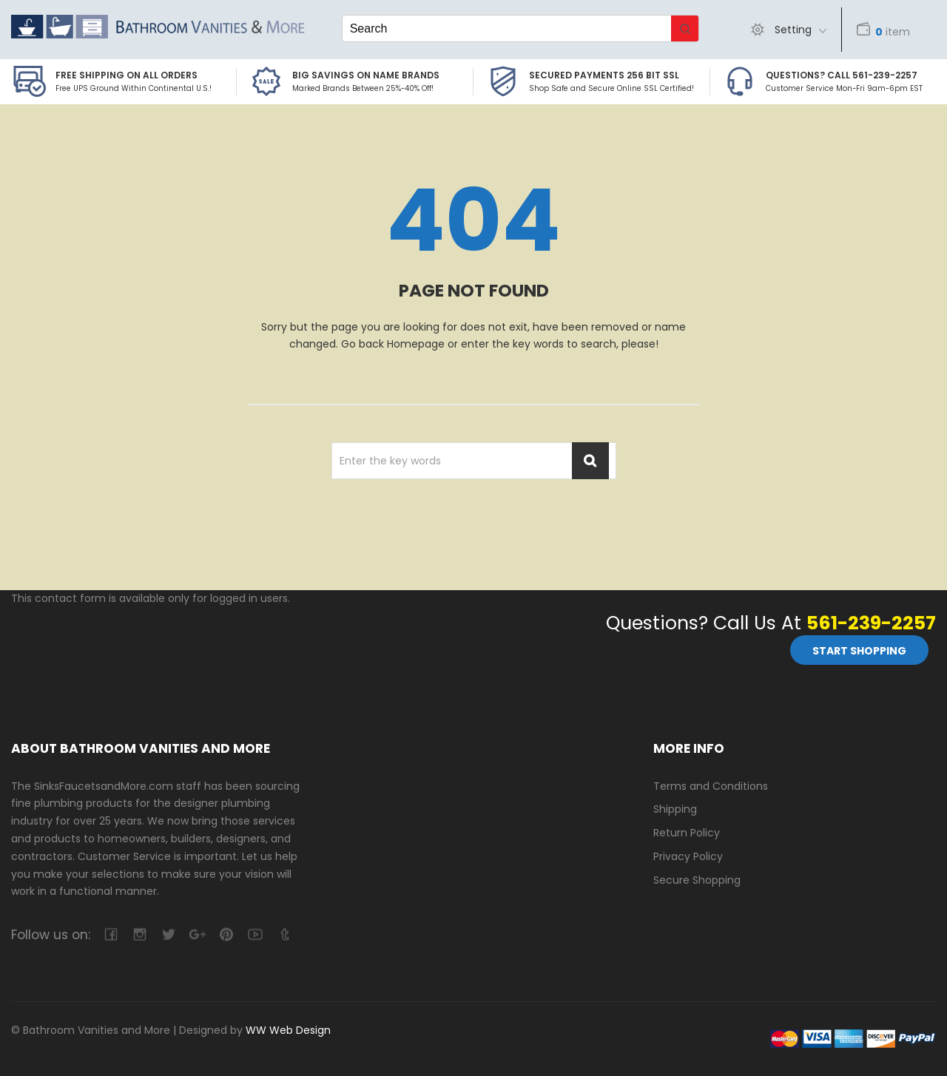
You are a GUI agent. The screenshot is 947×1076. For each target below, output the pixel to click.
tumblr (283, 934)
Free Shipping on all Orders (126, 75)
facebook (110, 934)
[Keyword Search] (507, 28)
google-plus (197, 934)
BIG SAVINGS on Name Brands (365, 75)
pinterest (226, 934)
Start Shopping (859, 650)
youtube (255, 934)
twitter (168, 934)
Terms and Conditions (710, 786)
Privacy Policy (688, 856)
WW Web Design (288, 1030)
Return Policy (686, 832)
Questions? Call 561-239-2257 (841, 75)
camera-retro (139, 934)
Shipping (675, 809)
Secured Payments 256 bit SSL (604, 75)
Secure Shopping (697, 880)
